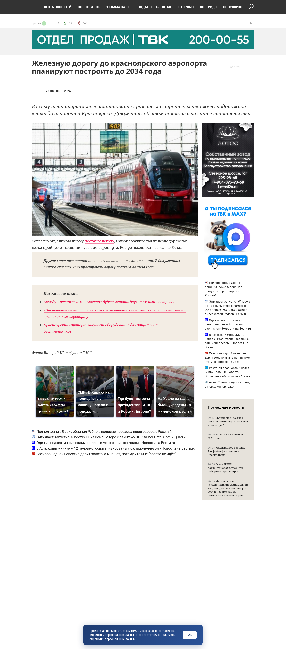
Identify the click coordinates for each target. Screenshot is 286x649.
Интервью (185, 7)
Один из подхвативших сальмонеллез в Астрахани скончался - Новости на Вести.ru (103, 443)
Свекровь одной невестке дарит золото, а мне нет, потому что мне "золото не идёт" (104, 454)
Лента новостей (57, 7)
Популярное (233, 7)
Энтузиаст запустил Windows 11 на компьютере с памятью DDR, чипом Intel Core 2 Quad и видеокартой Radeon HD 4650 (227, 308)
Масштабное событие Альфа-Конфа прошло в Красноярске (226, 451)
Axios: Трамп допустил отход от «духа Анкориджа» (227, 384)
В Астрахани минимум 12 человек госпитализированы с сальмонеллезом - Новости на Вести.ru (113, 448)
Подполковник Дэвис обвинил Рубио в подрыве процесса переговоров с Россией (102, 431)
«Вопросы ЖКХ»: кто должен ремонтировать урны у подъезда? (228, 421)
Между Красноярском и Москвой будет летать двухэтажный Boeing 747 (109, 301)
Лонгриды (208, 7)
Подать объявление (155, 7)
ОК (190, 635)
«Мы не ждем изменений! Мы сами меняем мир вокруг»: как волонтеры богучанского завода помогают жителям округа (228, 488)
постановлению (99, 241)
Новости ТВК (88, 7)
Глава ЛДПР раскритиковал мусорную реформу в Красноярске (225, 467)
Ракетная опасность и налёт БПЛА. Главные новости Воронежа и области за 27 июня (227, 372)
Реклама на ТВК (118, 7)
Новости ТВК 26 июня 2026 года (226, 436)
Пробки (39, 23)
